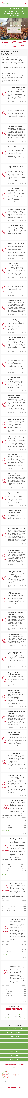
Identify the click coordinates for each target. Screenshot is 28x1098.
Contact (14, 1067)
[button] (20, 1009)
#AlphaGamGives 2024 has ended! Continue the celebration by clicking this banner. (14, 12)
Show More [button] (5, 830)
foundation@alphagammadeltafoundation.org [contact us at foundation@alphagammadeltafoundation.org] (14, 1018)
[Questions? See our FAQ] (19, 1014)
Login (13, 1090)
